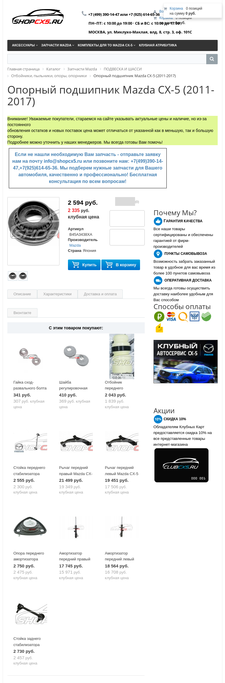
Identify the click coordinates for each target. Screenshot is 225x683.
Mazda (75, 245)
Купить (84, 265)
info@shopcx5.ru (63, 161)
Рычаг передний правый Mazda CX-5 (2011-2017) (76, 473)
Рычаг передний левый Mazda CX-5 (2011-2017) (121, 473)
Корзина (166, 18)
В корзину (120, 265)
